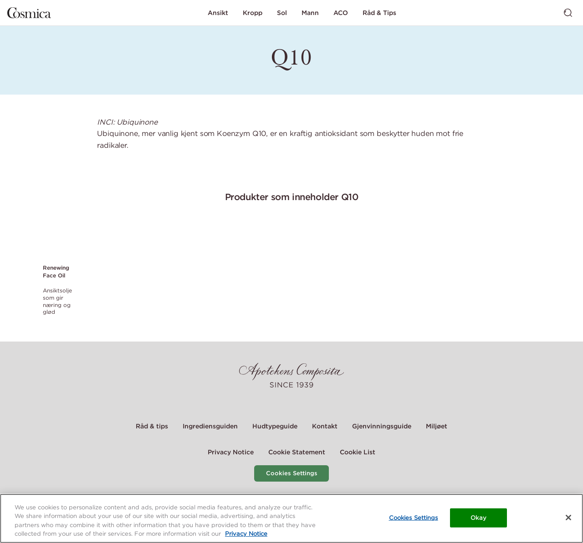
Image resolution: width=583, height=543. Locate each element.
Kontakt (325, 426)
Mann (310, 13)
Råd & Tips (379, 13)
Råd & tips (152, 426)
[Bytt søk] (568, 12)
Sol (282, 13)
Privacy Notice (231, 452)
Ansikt (218, 13)
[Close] (568, 518)
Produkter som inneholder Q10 (291, 196)
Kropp (252, 13)
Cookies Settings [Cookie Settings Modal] (291, 473)
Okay (478, 518)
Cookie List (357, 452)
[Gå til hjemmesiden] (29, 12)
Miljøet (436, 426)
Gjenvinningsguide (381, 426)
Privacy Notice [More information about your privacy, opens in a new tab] (246, 534)
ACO (340, 13)
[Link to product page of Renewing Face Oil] (58, 239)
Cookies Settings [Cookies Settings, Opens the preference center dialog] (413, 518)
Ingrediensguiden (210, 426)
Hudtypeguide (274, 426)
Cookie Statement (296, 452)
